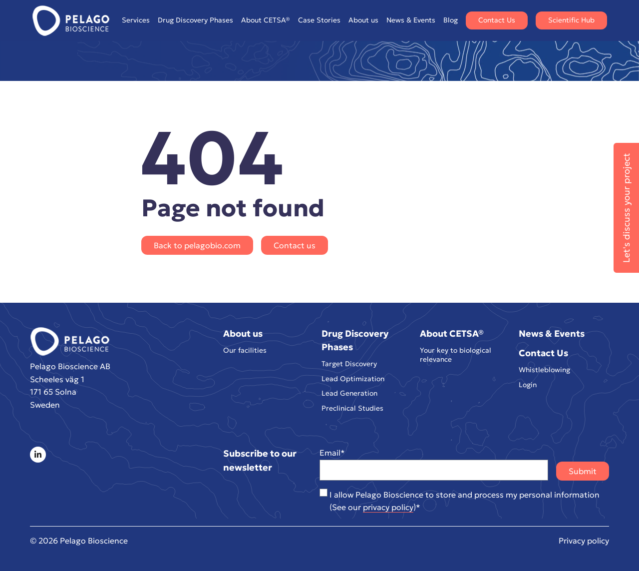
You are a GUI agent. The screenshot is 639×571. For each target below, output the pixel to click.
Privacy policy (584, 541)
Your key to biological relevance (455, 355)
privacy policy (388, 507)
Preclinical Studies (352, 408)
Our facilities (245, 350)
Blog (450, 19)
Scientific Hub (571, 19)
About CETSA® (265, 20)
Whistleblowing (544, 370)
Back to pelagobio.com (197, 245)
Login (528, 385)
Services (136, 20)
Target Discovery (349, 364)
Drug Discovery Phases (195, 20)
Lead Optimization (352, 379)
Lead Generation (349, 393)
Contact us (295, 245)
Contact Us (496, 19)
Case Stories (319, 19)
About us (363, 20)
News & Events (410, 19)
